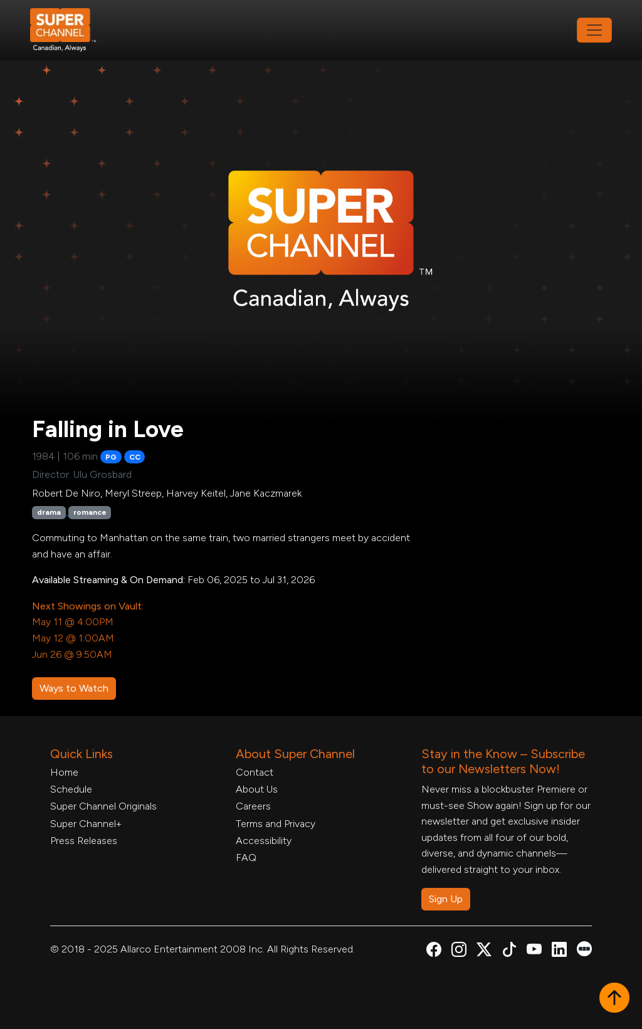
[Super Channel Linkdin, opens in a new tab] (559, 952)
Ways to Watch (73, 688)
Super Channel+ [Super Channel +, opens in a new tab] (86, 824)
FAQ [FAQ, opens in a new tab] (246, 857)
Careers (253, 806)
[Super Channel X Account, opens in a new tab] (484, 952)
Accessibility (264, 841)
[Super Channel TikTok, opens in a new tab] (509, 952)
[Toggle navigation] (594, 30)
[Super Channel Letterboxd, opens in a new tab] (584, 948)
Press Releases (83, 841)
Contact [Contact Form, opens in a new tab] (254, 772)
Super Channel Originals (103, 806)
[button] (614, 999)
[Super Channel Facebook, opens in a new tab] (433, 952)
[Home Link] (71, 30)
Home (64, 772)
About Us (257, 789)
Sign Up (446, 899)
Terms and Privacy (275, 824)
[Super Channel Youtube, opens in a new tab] (534, 952)
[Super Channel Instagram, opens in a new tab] (458, 952)
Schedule (71, 789)
